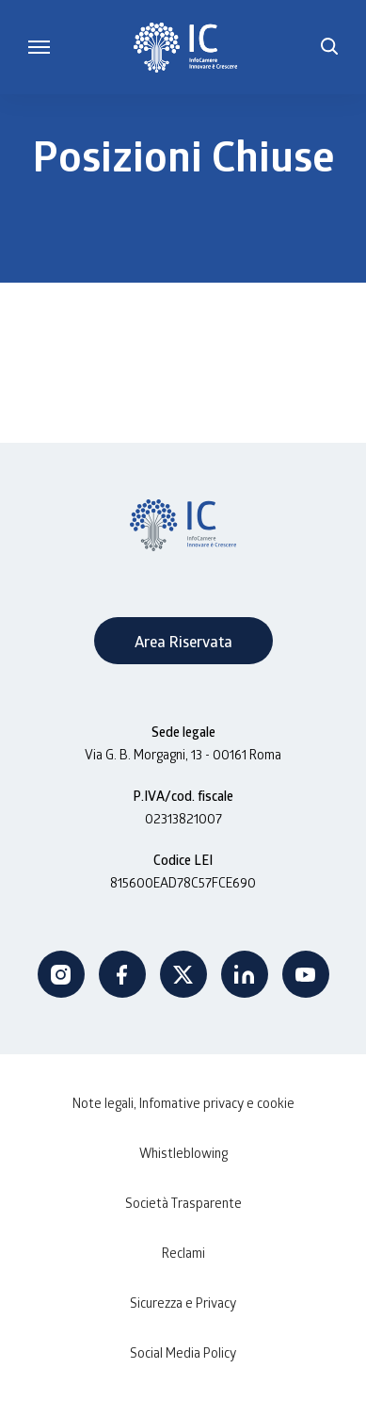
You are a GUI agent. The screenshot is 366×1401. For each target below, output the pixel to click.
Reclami (183, 1253)
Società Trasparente (183, 1203)
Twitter (183, 974)
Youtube (305, 974)
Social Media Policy (183, 1352)
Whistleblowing (183, 1153)
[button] (329, 47)
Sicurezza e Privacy (183, 1302)
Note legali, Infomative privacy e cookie (183, 1103)
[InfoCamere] (185, 48)
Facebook (122, 974)
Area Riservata (183, 641)
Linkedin (244, 974)
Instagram (61, 974)
